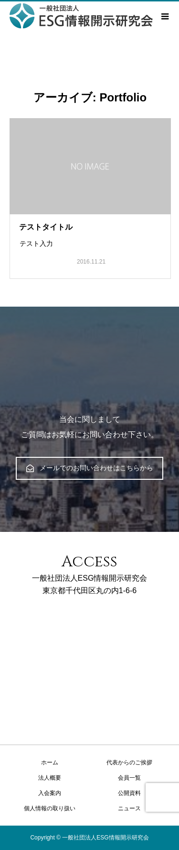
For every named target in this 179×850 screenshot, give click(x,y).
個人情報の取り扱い (49, 808)
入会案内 (49, 793)
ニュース (129, 808)
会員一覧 (129, 777)
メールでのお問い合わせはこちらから (89, 468)
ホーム (49, 762)
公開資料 (129, 793)
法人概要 (49, 777)
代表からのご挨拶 (129, 762)
